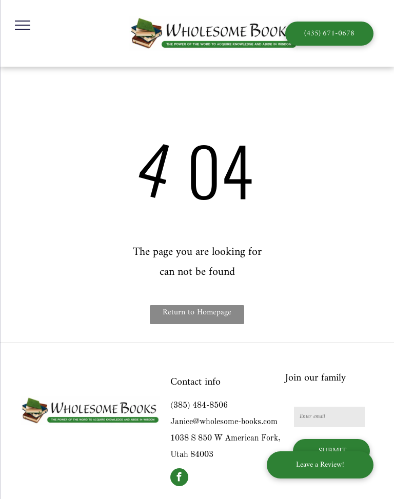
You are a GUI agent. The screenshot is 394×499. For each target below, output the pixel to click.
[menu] (22, 25)
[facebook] (179, 478)
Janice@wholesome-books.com (224, 422)
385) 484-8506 (200, 406)
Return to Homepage (197, 312)
